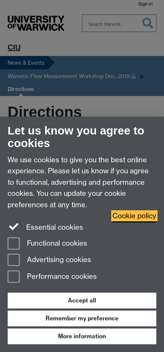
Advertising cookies (49, 260)
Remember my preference (82, 318)
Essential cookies (45, 227)
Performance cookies (52, 277)
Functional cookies (47, 244)
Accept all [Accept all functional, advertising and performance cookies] (82, 300)
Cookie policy (134, 215)
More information (82, 336)
